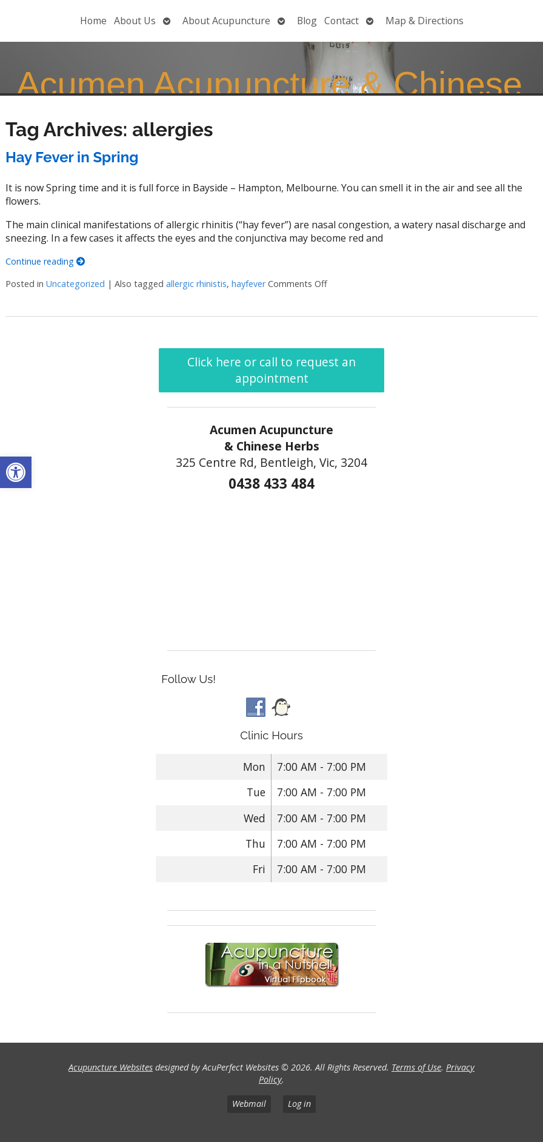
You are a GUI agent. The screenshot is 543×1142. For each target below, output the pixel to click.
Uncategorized (75, 283)
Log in (299, 1103)
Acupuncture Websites (110, 1067)
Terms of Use (416, 1067)
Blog (307, 20)
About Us (135, 20)
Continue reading (45, 261)
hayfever (248, 283)
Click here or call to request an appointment (271, 370)
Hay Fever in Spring (71, 157)
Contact (341, 20)
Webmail (249, 1103)
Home (93, 20)
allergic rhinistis (196, 283)
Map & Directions (424, 20)
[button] (16, 472)
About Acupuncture (226, 20)
